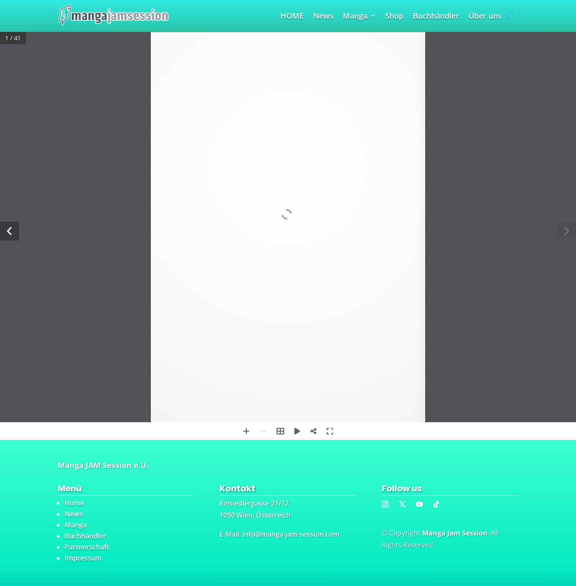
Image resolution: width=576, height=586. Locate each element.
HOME (292, 17)
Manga (355, 17)
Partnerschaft (87, 547)
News (323, 17)
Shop (394, 17)
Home (74, 502)
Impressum (83, 558)
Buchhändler (436, 17)
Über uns (485, 17)
